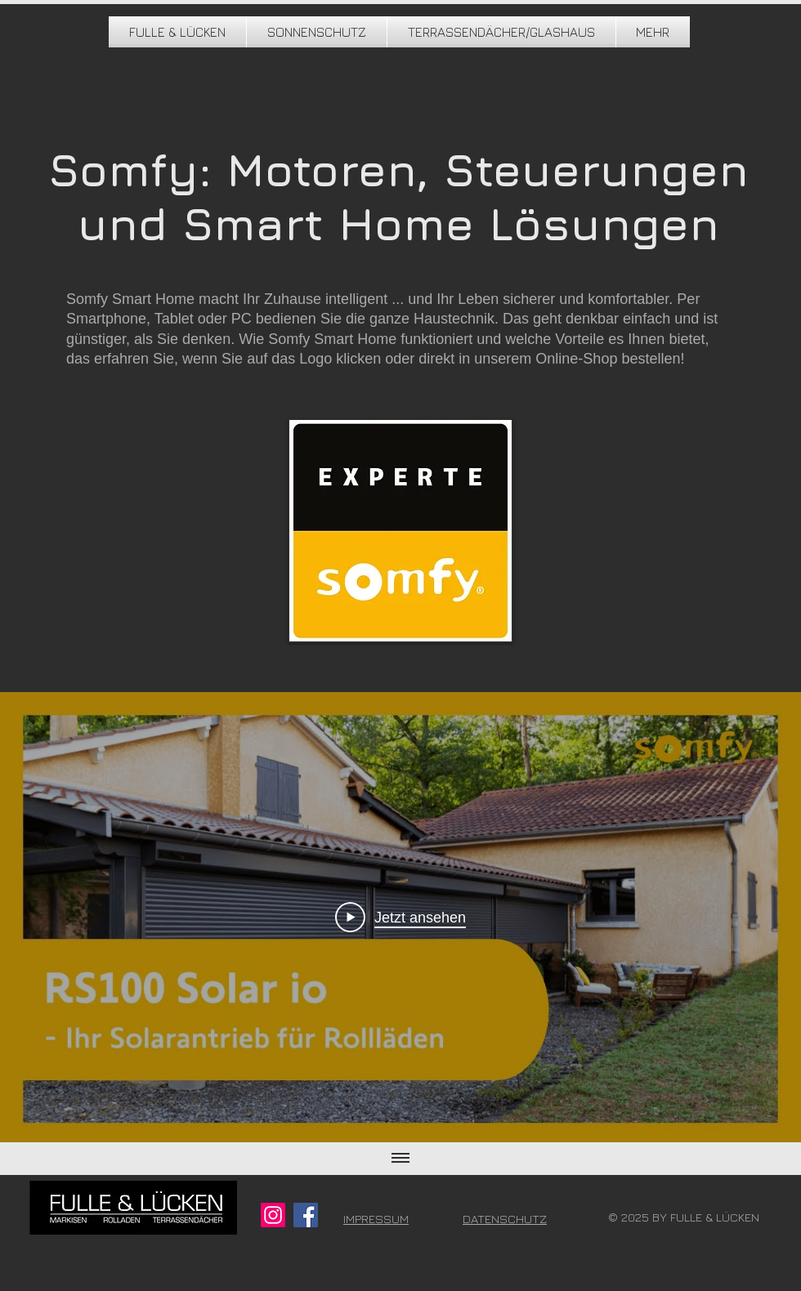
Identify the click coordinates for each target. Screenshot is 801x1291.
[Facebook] (305, 1215)
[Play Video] (400, 916)
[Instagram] (273, 1215)
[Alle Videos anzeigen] (400, 1158)
